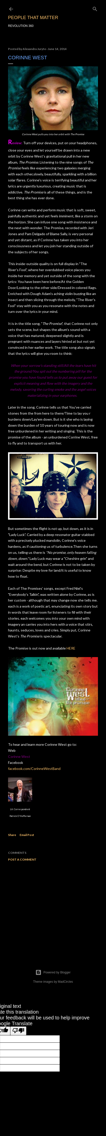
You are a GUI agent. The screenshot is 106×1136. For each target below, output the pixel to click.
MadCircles (65, 981)
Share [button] (12, 835)
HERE (71, 648)
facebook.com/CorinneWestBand (34, 768)
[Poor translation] (18, 1030)
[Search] (95, 8)
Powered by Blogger (53, 972)
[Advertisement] (53, 909)
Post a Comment (22, 859)
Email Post (27, 835)
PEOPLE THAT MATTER (33, 17)
